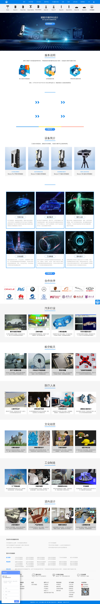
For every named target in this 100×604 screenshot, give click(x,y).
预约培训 (58, 590)
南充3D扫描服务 (63, 563)
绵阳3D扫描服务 (74, 561)
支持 (68, 1)
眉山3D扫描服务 (74, 563)
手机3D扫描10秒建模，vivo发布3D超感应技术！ (60, 545)
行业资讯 (71, 590)
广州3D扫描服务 (63, 557)
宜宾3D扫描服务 (19, 564)
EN (89, 1)
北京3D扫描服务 (41, 559)
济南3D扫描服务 (52, 557)
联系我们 (83, 1)
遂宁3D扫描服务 (30, 563)
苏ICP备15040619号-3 (52, 602)
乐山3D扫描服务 (52, 563)
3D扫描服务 (21, 588)
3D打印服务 (21, 586)
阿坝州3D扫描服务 (19, 566)
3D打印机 (31, 1)
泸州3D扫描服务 (52, 561)
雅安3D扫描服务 (52, 564)
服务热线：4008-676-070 (63, 602)
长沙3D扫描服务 (19, 559)
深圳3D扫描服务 (30, 557)
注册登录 (46, 584)
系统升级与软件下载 (49, 592)
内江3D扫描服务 (41, 563)
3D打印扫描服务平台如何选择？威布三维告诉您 (17, 545)
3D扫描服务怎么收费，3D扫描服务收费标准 (16, 542)
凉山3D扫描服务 (30, 566)
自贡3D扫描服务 (30, 561)
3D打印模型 (34, 584)
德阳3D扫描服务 (63, 561)
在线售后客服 (59, 588)
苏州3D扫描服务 (52, 559)
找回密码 (46, 586)
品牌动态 (71, 588)
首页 (24, 1)
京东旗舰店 (84, 584)
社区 (63, 1)
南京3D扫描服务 (74, 557)
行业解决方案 (55, 1)
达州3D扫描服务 (41, 564)
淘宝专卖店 (84, 586)
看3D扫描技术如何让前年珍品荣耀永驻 (58, 547)
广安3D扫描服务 (30, 564)
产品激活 (46, 588)
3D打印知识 (71, 592)
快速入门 (46, 590)
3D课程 (20, 584)
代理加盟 (71, 594)
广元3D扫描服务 (19, 563)
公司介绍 (75, 1)
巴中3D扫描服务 (63, 564)
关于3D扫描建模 (52, 542)
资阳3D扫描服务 (74, 564)
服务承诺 (58, 586)
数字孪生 (46, 1)
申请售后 (58, 584)
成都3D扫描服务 (41, 557)
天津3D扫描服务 (19, 557)
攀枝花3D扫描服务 (41, 561)
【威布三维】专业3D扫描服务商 (14, 547)
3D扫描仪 (39, 1)
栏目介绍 (8, 569)
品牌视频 (71, 586)
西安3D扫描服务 (30, 559)
